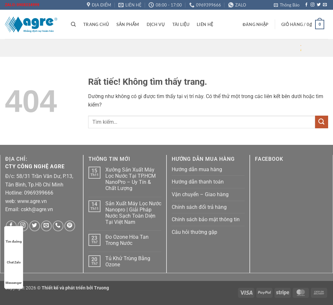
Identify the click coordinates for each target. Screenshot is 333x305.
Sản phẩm (127, 24)
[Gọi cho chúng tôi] (58, 226)
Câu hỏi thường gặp (194, 232)
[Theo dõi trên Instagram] (312, 5)
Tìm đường (14, 235)
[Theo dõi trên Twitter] (319, 5)
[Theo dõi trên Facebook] (306, 5)
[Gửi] (321, 122)
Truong (101, 288)
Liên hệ (205, 24)
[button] (287, 5)
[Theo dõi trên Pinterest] (69, 226)
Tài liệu (180, 24)
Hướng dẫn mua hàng (197, 169)
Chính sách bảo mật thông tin (206, 219)
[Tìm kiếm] (73, 24)
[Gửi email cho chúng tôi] (325, 5)
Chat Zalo (14, 256)
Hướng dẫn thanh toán (198, 182)
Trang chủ (96, 24)
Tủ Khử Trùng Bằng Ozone (127, 261)
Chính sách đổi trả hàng (199, 207)
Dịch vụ (156, 24)
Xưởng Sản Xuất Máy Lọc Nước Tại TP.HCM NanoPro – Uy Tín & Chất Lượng (130, 179)
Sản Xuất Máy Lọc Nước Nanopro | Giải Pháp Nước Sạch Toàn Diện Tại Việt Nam (133, 212)
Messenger (14, 277)
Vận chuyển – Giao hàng (200, 194)
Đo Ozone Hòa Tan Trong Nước (127, 240)
